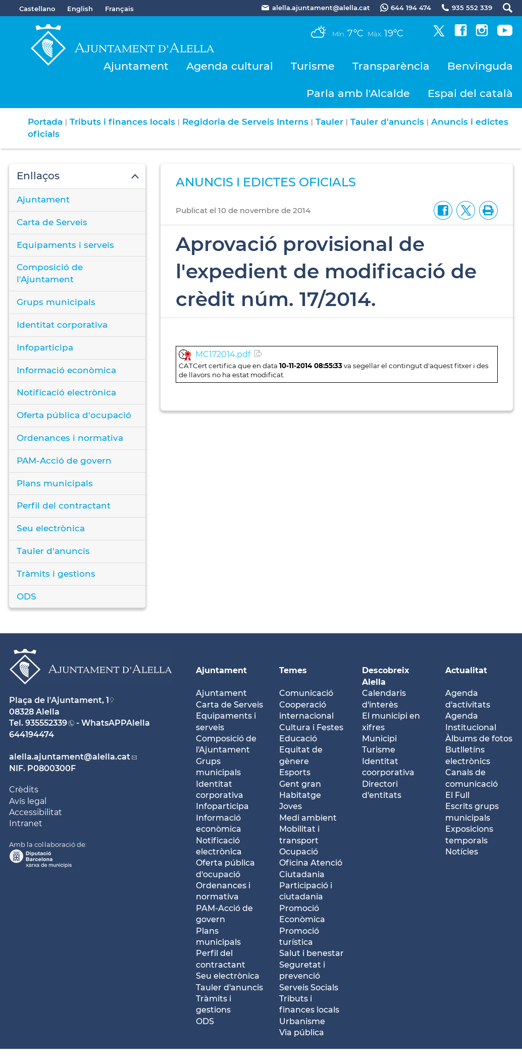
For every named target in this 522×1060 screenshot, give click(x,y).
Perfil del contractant (64, 505)
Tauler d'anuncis (387, 122)
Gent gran (300, 784)
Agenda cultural (229, 66)
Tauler (329, 122)
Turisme (313, 66)
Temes (293, 670)
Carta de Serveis (52, 222)
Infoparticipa (45, 347)
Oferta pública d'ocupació (74, 415)
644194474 (31, 734)
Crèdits (23, 789)
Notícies (461, 851)
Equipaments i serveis (65, 245)
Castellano (37, 9)
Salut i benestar (311, 953)
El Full (457, 795)
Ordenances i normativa (70, 438)
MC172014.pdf (222, 354)
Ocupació (298, 851)
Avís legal (27, 801)
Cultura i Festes (311, 727)
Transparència (391, 66)
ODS (26, 596)
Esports (294, 772)
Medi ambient (308, 818)
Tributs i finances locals (122, 122)
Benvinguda (480, 66)
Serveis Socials (308, 987)
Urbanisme (302, 1021)
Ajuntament (136, 66)
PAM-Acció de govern (64, 461)
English (80, 9)
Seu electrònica (51, 528)
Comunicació (306, 693)
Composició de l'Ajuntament (50, 273)
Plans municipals (55, 483)
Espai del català (470, 93)
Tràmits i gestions (56, 574)
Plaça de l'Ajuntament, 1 (59, 700)
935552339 (46, 723)
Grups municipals (56, 302)
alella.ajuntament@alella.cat (69, 757)
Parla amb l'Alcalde (358, 93)
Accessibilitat (35, 812)
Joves (290, 806)
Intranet (25, 823)
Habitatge (300, 795)
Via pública (301, 1032)
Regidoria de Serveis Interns (245, 122)
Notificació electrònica (66, 392)
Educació (298, 738)
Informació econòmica (66, 370)
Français (119, 9)
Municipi (379, 738)
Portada (45, 122)
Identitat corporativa (62, 325)
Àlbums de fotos (478, 738)
